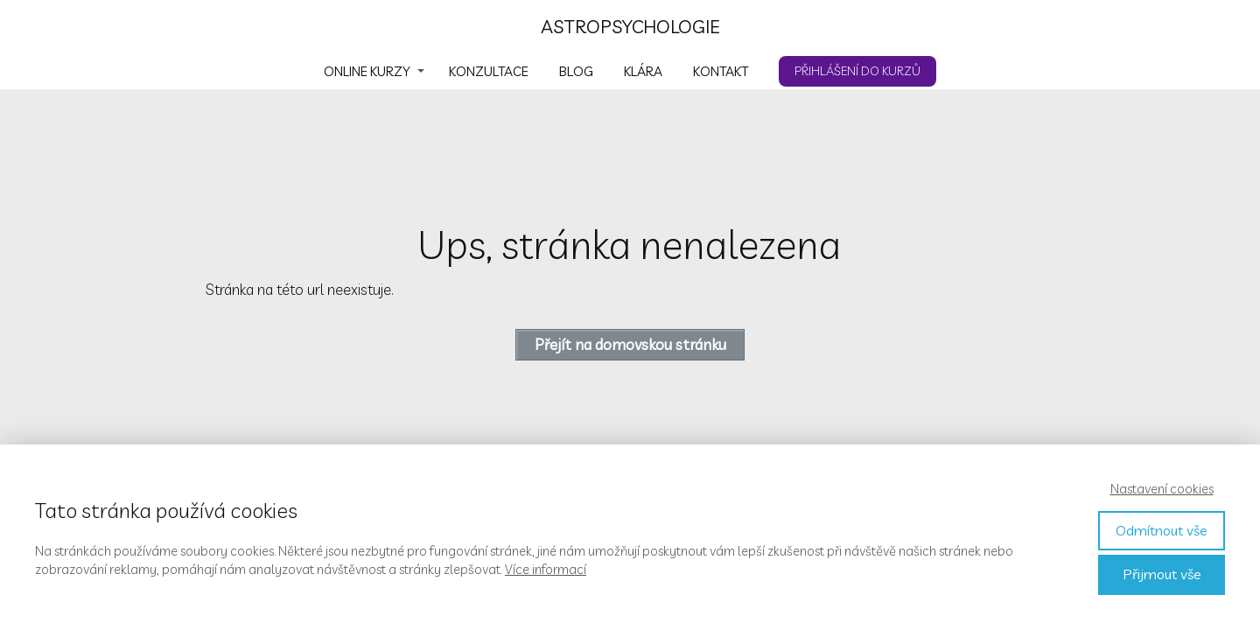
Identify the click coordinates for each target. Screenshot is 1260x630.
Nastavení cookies (1162, 488)
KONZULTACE (488, 71)
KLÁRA (643, 71)
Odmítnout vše (1162, 530)
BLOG (576, 71)
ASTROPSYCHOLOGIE (630, 27)
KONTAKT (720, 71)
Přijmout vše (1162, 574)
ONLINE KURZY (367, 71)
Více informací (545, 569)
